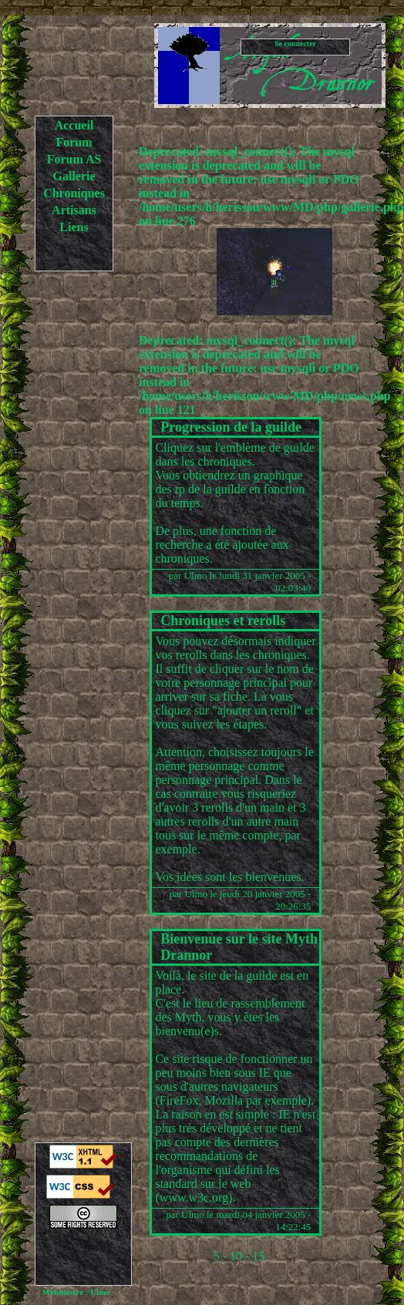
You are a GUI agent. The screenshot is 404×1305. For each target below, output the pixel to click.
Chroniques (74, 193)
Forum (74, 142)
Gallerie (73, 176)
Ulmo (195, 575)
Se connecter (295, 43)
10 (236, 1256)
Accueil (74, 125)
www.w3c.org (194, 1197)
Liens (73, 227)
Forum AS (74, 159)
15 (258, 1256)
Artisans (74, 210)
